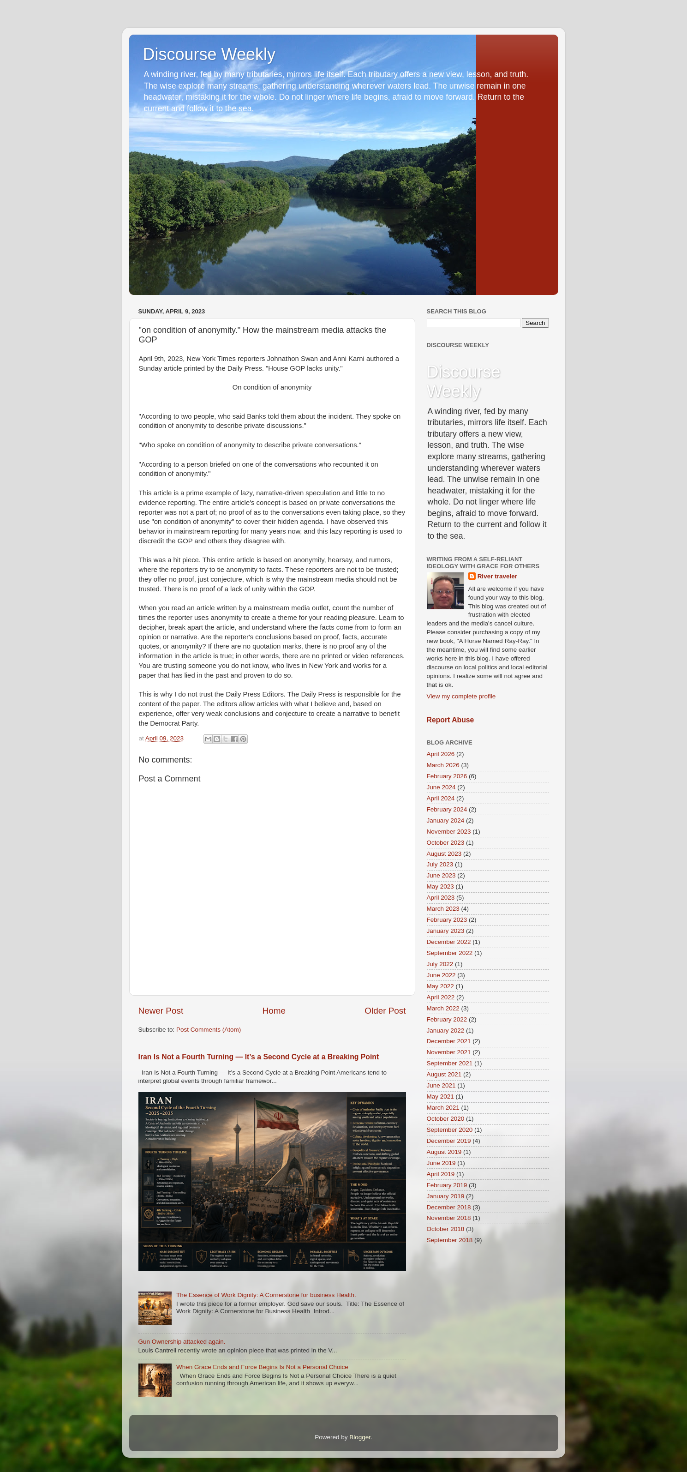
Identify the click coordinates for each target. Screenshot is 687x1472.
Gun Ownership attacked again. (182, 1341)
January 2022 (446, 1030)
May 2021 (440, 1096)
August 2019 (444, 1151)
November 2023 (449, 831)
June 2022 (441, 975)
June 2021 (441, 1085)
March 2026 (443, 765)
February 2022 (447, 1019)
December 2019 (449, 1140)
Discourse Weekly (209, 54)
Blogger (359, 1437)
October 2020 (446, 1118)
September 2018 (450, 1240)
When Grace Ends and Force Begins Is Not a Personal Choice (262, 1367)
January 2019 (446, 1196)
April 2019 (441, 1174)
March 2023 (443, 908)
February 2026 (447, 776)
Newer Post (161, 1010)
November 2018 (449, 1217)
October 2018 (446, 1229)
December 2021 (449, 1041)
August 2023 (444, 853)
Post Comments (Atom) (208, 1029)
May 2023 (440, 886)
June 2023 (441, 875)
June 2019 (441, 1163)
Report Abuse (450, 720)
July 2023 (440, 864)
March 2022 (443, 1008)
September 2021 (450, 1063)
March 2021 (443, 1107)
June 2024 (441, 787)
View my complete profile (461, 696)
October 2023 (446, 842)
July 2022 (440, 964)
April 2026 (441, 754)
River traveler (497, 576)
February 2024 (447, 809)
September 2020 (450, 1129)
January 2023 (446, 930)
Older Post (385, 1010)
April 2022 (441, 997)
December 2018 (449, 1207)
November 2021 (449, 1052)
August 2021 (444, 1074)
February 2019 (447, 1185)
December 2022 (449, 941)
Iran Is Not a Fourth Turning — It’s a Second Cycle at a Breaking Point (258, 1057)
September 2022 (450, 952)
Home (274, 1010)
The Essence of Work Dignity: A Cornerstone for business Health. (266, 1295)
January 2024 (446, 820)
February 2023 (447, 919)
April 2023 (441, 897)
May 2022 (440, 986)
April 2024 (441, 798)
